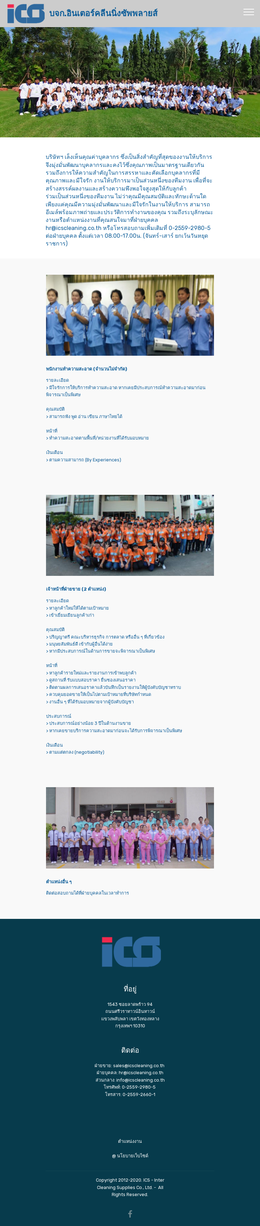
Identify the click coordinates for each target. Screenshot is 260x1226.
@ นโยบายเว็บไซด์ (130, 1155)
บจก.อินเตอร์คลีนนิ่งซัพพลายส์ (103, 13)
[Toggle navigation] (248, 11)
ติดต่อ (130, 1050)
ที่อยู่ (130, 989)
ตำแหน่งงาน (130, 1141)
